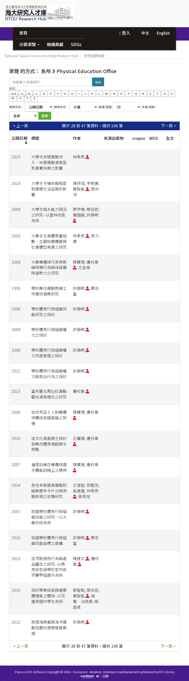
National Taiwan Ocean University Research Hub (41, 55)
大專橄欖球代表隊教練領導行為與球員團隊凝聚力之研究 (49, 267)
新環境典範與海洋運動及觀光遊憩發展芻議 (49, 627)
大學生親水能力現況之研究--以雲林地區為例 (49, 214)
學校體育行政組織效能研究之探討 (49, 311)
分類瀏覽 (29, 44)
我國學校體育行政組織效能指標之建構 (49, 540)
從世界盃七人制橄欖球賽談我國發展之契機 (49, 417)
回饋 (106, 676)
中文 (145, 33)
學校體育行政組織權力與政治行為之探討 (49, 373)
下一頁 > (168, 125)
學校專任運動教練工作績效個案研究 (49, 291)
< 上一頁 (20, 125)
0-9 (13, 93)
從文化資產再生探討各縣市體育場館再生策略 (49, 443)
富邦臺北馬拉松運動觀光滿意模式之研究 (49, 394)
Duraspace (80, 672)
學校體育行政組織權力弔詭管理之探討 (49, 353)
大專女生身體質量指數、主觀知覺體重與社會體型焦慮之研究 (49, 241)
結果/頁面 (105, 107)
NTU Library (166, 672)
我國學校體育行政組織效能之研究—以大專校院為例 (49, 517)
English (163, 33)
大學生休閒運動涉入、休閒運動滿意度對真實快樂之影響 (49, 162)
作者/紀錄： (150, 107)
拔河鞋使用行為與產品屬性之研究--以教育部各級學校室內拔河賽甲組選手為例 (49, 566)
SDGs (76, 44)
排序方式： (16, 107)
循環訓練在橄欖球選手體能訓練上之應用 (49, 467)
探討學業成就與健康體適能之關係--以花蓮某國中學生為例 (49, 595)
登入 (124, 33)
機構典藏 (55, 44)
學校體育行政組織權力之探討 (49, 332)
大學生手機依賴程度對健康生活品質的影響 (49, 188)
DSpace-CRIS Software (30, 672)
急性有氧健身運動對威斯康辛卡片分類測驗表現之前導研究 (49, 490)
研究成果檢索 (94, 55)
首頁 (23, 33)
